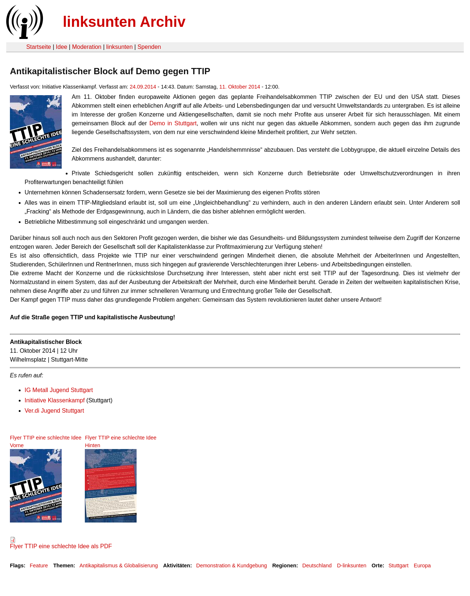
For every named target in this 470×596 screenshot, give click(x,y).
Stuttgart (398, 565)
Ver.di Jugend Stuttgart (54, 410)
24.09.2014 (143, 87)
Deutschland (317, 565)
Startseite (38, 47)
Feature (39, 565)
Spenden (149, 47)
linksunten (119, 47)
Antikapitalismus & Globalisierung (118, 565)
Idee (61, 47)
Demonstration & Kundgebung (231, 565)
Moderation (86, 47)
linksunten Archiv (124, 22)
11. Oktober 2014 (239, 87)
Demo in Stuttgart (173, 123)
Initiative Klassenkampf (55, 400)
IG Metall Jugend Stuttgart (59, 390)
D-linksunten (351, 565)
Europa (422, 565)
